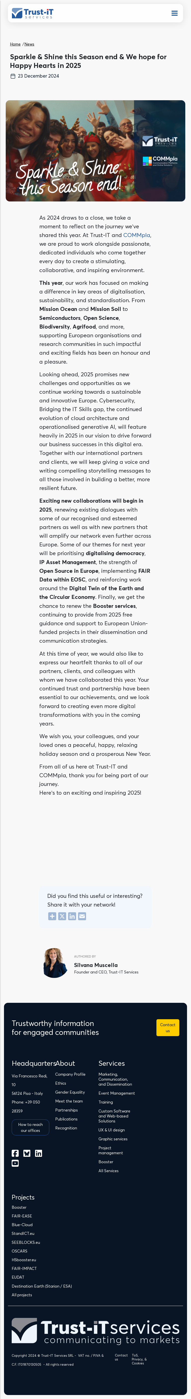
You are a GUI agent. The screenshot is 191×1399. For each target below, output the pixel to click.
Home (15, 44)
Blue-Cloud (22, 1224)
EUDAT (18, 1277)
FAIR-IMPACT (24, 1268)
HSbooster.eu (24, 1259)
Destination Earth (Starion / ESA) (42, 1286)
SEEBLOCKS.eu (26, 1242)
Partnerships (66, 1110)
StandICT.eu (23, 1233)
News (29, 44)
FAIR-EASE (22, 1215)
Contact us (168, 1027)
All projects (22, 1294)
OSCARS (19, 1251)
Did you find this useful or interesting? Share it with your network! (95, 900)
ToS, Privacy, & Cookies (139, 1359)
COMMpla (136, 235)
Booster (19, 1207)
